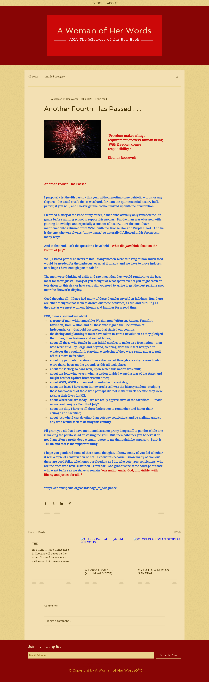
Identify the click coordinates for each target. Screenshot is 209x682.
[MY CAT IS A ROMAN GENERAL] (157, 551)
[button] (177, 76)
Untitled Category (54, 76)
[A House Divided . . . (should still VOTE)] (104, 551)
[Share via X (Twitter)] (53, 503)
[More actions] (163, 99)
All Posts (33, 76)
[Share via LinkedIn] (61, 503)
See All (177, 531)
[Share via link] (69, 503)
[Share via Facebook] (45, 503)
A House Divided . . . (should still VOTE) (99, 571)
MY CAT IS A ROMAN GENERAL (153, 571)
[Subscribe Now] (168, 655)
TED (35, 543)
